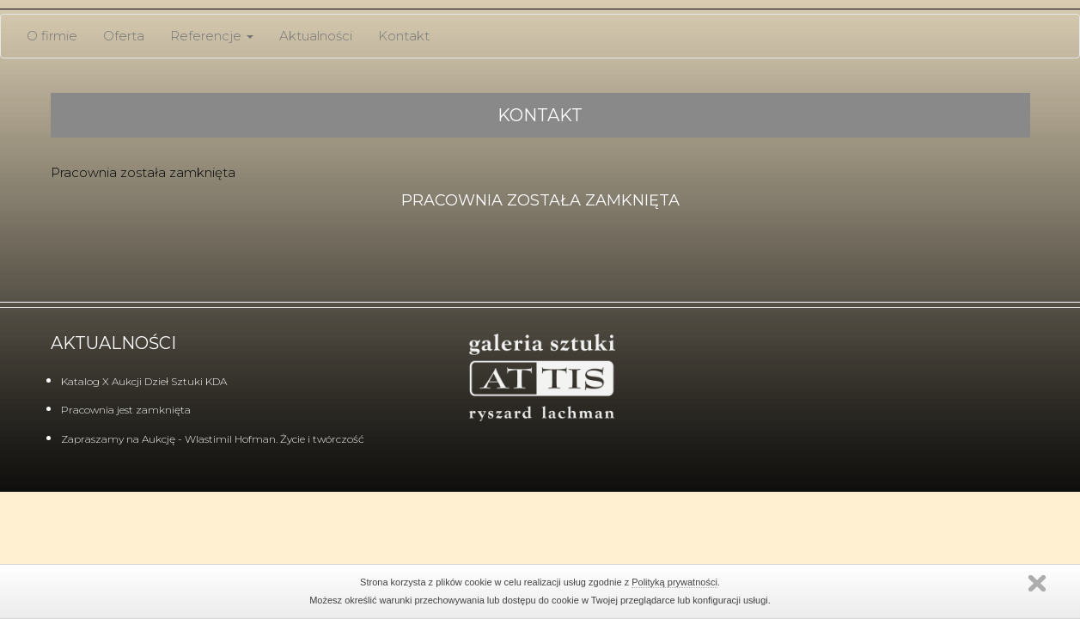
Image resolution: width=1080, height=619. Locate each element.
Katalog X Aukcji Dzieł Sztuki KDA (144, 381)
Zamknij (1037, 583)
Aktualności (315, 36)
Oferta (123, 36)
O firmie (52, 36)
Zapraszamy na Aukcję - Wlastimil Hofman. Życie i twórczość (212, 438)
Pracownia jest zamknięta (126, 409)
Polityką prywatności (674, 582)
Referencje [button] (211, 36)
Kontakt (404, 36)
